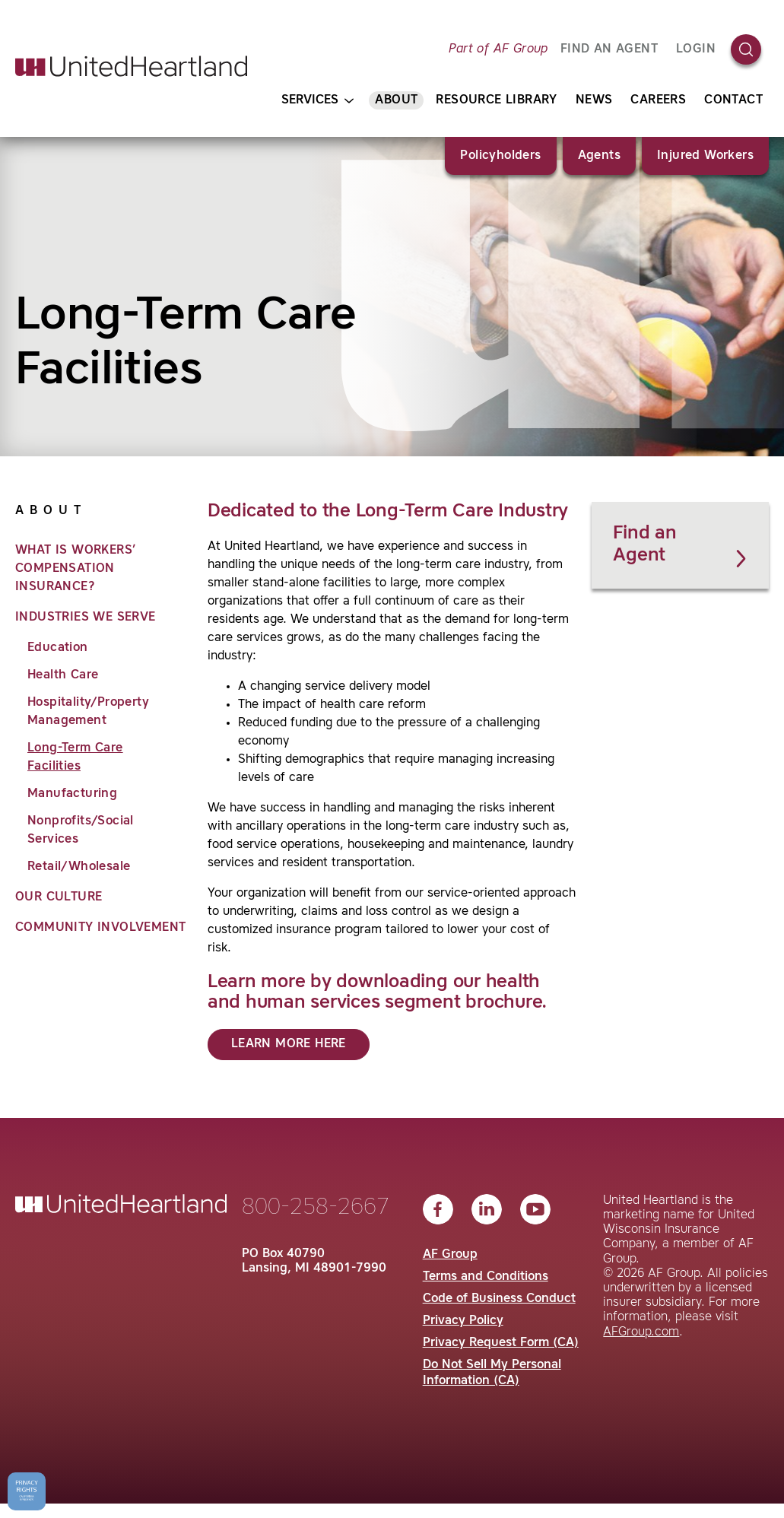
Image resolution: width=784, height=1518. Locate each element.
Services (317, 101)
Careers (658, 100)
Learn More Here (288, 1044)
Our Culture (58, 897)
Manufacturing (72, 794)
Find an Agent (681, 546)
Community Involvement (100, 928)
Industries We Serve (85, 617)
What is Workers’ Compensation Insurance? (75, 569)
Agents (599, 156)
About (396, 100)
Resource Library (496, 100)
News (594, 100)
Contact (733, 100)
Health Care (62, 675)
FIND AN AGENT (609, 49)
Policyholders (500, 156)
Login (696, 49)
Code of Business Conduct (499, 1299)
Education (57, 648)
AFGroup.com (641, 1332)
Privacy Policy (463, 1321)
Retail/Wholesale (78, 867)
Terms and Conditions (485, 1277)
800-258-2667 (315, 1207)
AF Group (450, 1255)
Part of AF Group (498, 49)
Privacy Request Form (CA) (501, 1343)
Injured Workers (705, 156)
